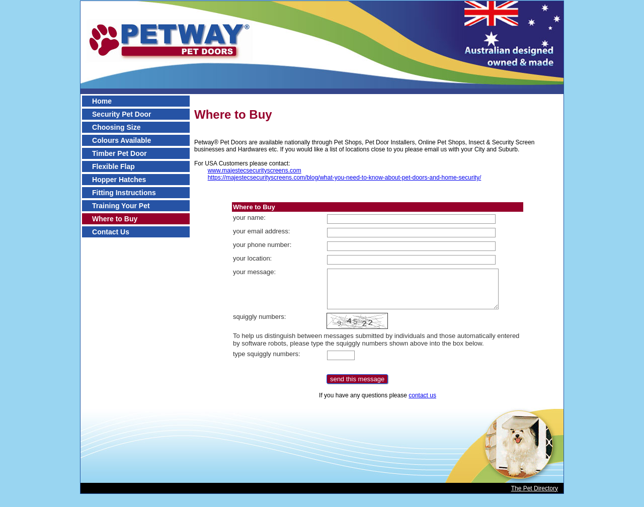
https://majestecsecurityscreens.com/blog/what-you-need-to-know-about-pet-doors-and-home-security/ (344, 177)
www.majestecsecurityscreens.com (254, 170)
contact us (422, 395)
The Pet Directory (534, 488)
